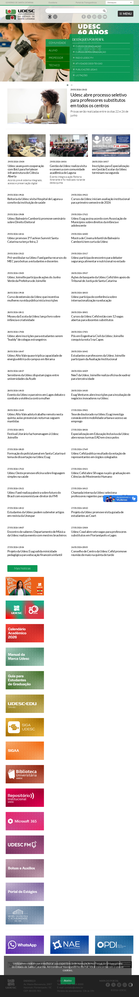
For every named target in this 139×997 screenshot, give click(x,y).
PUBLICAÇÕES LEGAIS (86, 69)
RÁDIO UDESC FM (84, 58)
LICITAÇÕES (82, 75)
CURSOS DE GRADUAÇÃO (88, 46)
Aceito (68, 980)
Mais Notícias (22, 568)
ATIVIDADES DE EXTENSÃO (89, 63)
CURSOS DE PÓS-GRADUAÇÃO (91, 52)
